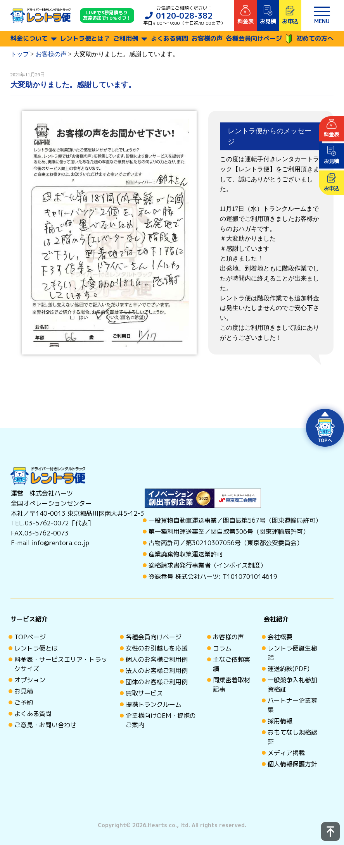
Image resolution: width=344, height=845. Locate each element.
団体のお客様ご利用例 (157, 682)
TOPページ (30, 637)
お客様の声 (207, 38)
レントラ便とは (36, 648)
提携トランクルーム (154, 704)
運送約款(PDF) (288, 668)
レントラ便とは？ (85, 38)
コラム (222, 648)
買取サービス (144, 693)
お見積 (23, 691)
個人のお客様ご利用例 (157, 659)
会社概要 (280, 637)
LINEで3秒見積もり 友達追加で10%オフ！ (107, 15)
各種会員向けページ (254, 38)
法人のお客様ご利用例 (157, 670)
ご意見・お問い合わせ (45, 725)
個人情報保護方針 (292, 764)
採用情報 (280, 721)
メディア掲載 (286, 753)
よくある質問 (169, 38)
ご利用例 (125, 38)
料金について (29, 38)
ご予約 (23, 702)
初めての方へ (309, 39)
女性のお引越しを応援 (157, 648)
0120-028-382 (184, 15)
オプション (29, 680)
